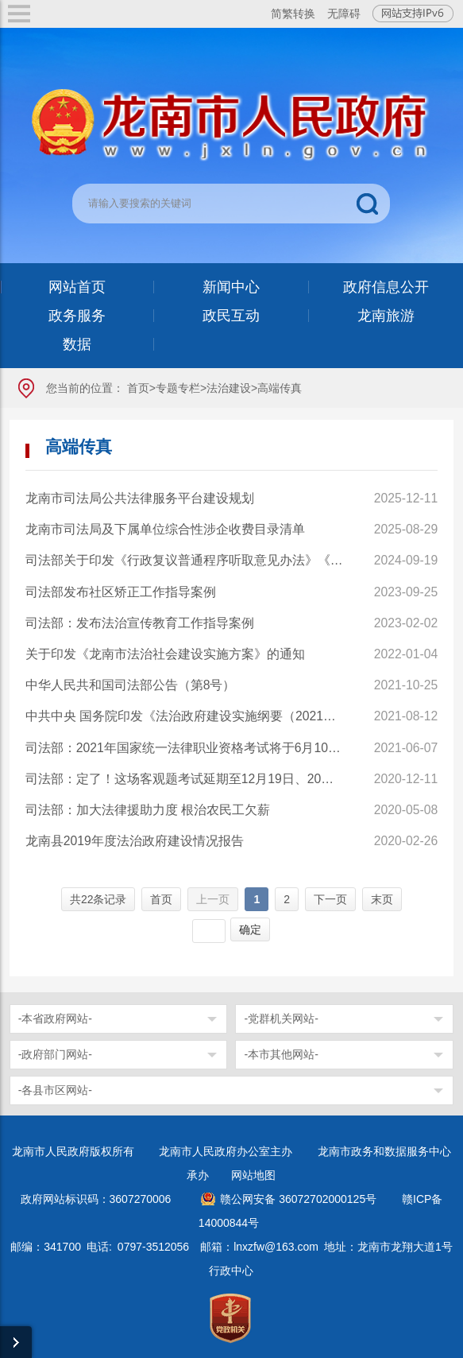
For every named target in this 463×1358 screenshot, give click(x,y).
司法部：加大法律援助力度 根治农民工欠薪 (147, 810)
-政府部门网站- (55, 1054)
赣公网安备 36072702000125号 (298, 1199)
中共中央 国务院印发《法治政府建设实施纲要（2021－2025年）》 (185, 716)
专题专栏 (178, 388)
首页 (138, 388)
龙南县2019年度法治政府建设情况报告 (134, 841)
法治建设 (228, 388)
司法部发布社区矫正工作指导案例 (120, 592)
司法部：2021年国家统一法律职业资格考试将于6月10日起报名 (185, 748)
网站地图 (253, 1175)
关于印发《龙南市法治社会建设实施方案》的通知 (165, 654)
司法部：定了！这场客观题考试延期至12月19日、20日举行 (185, 779)
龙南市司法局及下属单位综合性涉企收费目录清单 (165, 529)
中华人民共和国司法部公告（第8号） (130, 685)
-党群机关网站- (281, 1018)
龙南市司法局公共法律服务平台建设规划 (139, 498)
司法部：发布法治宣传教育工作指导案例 (139, 623)
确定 (250, 929)
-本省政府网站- (55, 1018)
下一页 (330, 899)
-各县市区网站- (55, 1090)
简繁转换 (293, 13)
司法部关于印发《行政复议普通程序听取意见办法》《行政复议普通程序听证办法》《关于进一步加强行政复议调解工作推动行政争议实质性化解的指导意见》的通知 (185, 560)
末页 (382, 899)
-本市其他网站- (281, 1054)
